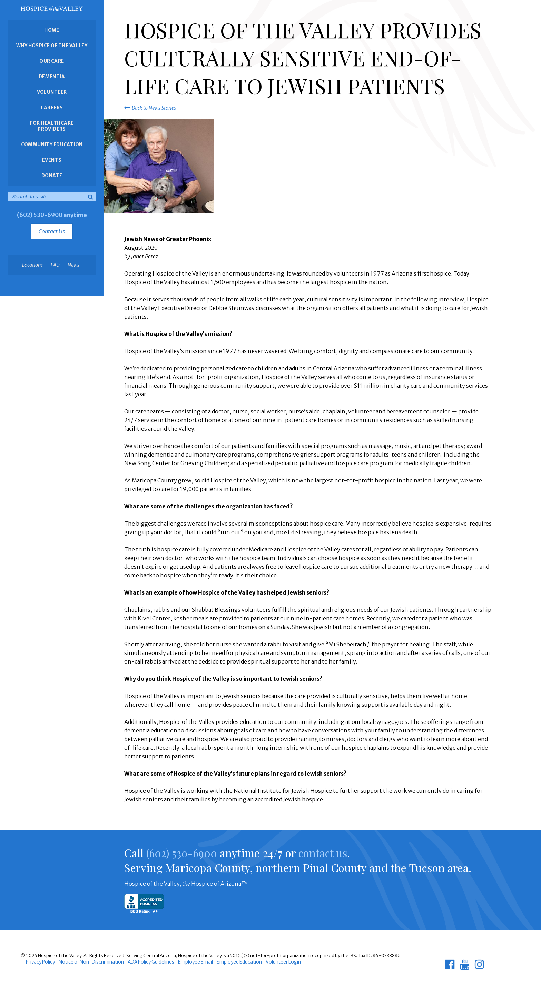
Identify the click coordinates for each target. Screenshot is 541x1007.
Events (51, 160)
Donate (51, 176)
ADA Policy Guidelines (146, 962)
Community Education (52, 145)
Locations (32, 265)
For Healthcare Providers (52, 126)
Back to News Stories (150, 108)
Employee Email (189, 962)
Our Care (51, 61)
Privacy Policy (39, 962)
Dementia (52, 77)
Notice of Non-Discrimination (88, 962)
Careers (52, 108)
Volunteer (52, 92)
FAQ (55, 265)
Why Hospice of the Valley (51, 46)
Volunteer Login (272, 962)
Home (51, 30)
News (73, 265)
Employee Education (230, 962)
